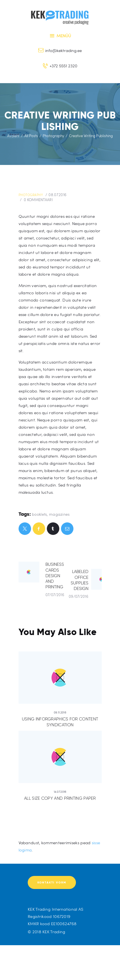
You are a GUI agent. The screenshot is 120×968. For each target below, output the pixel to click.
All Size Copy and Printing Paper (60, 798)
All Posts (31, 135)
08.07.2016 (57, 194)
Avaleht (13, 135)
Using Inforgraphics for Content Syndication (60, 722)
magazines (59, 514)
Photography (53, 135)
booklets (39, 514)
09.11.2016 (60, 712)
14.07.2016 (60, 792)
